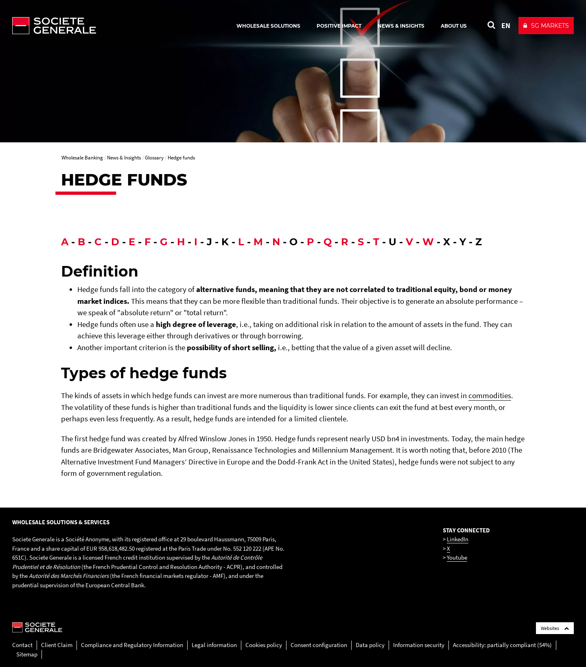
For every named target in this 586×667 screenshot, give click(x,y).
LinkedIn (457, 539)
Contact (22, 645)
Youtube (457, 557)
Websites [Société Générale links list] (555, 628)
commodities (489, 395)
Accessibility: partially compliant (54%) (502, 645)
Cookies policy (263, 645)
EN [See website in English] (505, 25)
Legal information (214, 645)
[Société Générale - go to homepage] (101, 25)
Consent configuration (319, 645)
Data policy (370, 645)
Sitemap (26, 654)
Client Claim (56, 645)
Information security (418, 645)
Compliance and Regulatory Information (132, 645)
